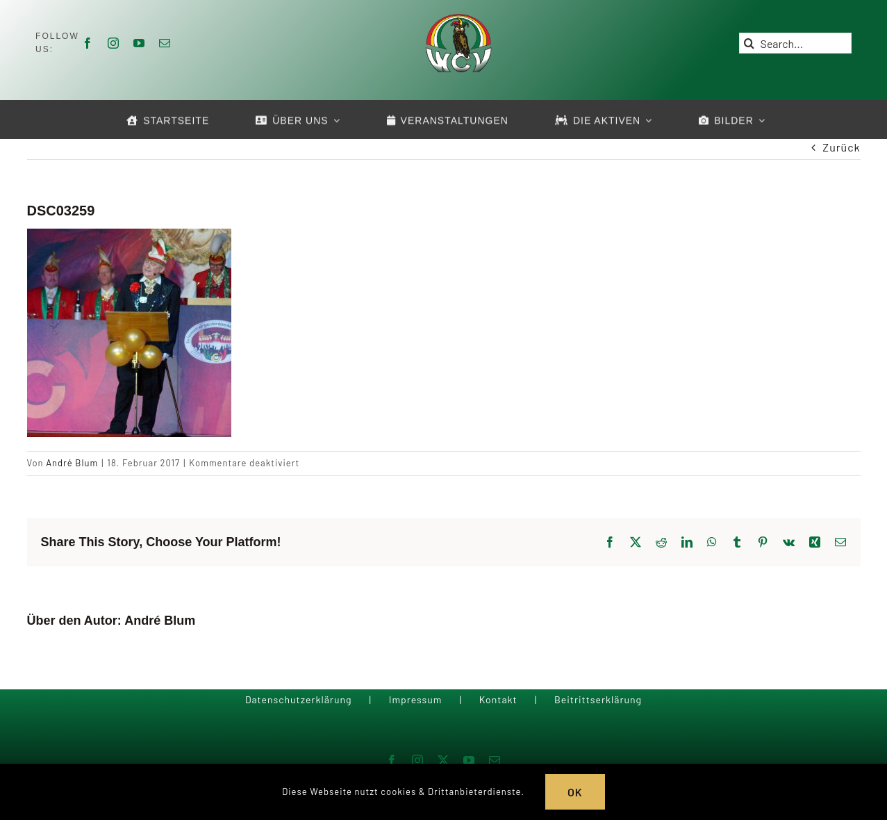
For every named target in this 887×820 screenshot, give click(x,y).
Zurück (841, 147)
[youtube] (139, 43)
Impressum (415, 699)
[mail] (165, 43)
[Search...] (795, 43)
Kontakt (498, 699)
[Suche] (749, 43)
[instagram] (113, 43)
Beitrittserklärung (598, 699)
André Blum (72, 462)
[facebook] (88, 43)
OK (575, 791)
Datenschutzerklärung (298, 699)
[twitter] (443, 760)
